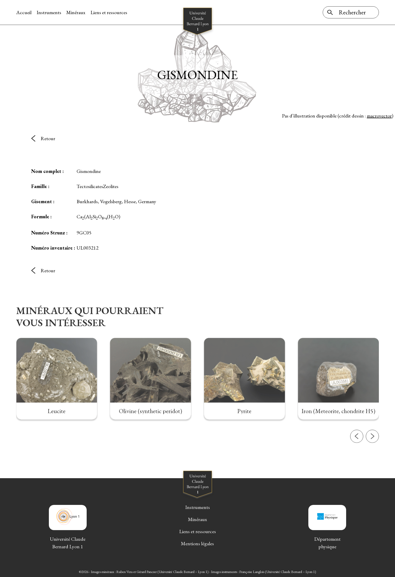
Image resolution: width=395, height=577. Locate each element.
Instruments (49, 12)
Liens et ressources (108, 12)
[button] (356, 455)
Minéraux (75, 12)
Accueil (23, 12)
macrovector (379, 115)
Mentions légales (197, 543)
